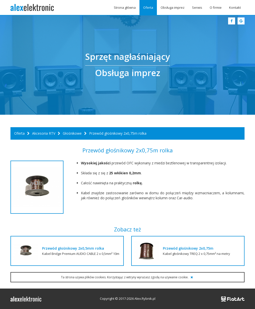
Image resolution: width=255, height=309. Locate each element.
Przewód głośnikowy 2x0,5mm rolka (73, 248)
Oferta (148, 7)
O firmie (216, 7)
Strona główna (125, 7)
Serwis (197, 7)
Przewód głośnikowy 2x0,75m (188, 248)
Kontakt (235, 7)
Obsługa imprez (173, 7)
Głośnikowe (72, 133)
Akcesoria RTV (43, 133)
